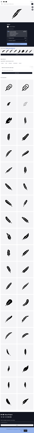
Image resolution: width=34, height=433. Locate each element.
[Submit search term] (32, 4)
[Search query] (17, 70)
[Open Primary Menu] (1, 2)
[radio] (17, 33)
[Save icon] (32, 7)
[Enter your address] (17, 422)
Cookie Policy (16, 429)
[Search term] (17, 4)
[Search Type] (2, 4)
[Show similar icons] (32, 10)
